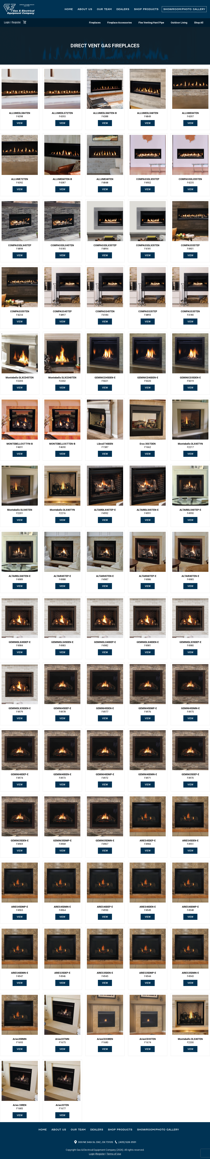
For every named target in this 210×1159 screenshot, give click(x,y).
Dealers (122, 9)
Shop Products (146, 9)
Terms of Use (114, 1153)
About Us (85, 9)
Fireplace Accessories (119, 22)
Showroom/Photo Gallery (184, 9)
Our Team (104, 9)
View (19, 123)
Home (69, 9)
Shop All (198, 22)
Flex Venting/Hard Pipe (151, 22)
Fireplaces (95, 22)
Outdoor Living (179, 22)
